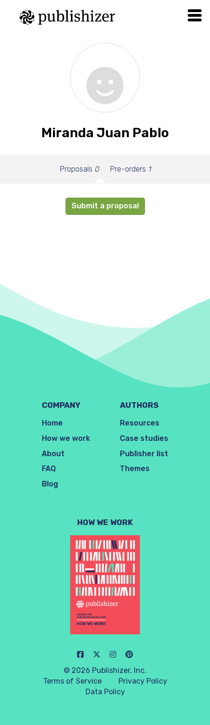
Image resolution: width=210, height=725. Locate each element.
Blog (50, 483)
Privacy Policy (142, 681)
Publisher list (144, 453)
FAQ (49, 468)
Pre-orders (130, 169)
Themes (135, 468)
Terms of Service (72, 681)
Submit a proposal (105, 205)
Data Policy (105, 691)
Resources (139, 423)
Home (52, 423)
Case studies (144, 438)
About (53, 453)
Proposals (79, 169)
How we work (66, 438)
